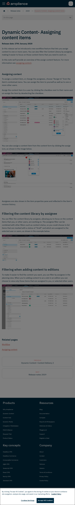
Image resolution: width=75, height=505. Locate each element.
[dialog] (37, 496)
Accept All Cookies (45, 500)
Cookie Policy (56, 494)
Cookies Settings (27, 500)
